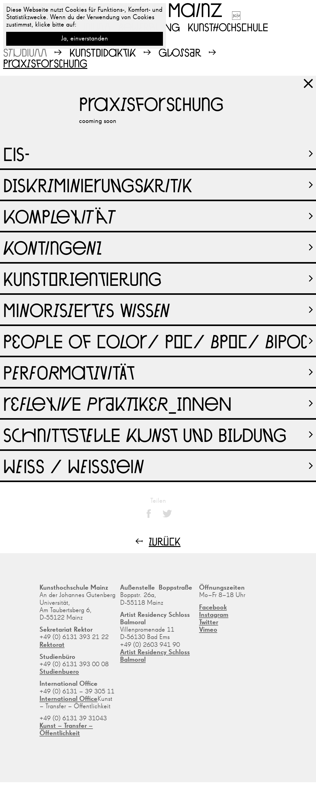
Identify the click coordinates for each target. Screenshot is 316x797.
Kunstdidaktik (102, 52)
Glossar (180, 52)
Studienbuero (59, 671)
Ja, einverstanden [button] (84, 38)
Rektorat (52, 645)
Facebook (213, 607)
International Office (69, 699)
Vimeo (208, 629)
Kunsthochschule (228, 26)
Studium (25, 52)
